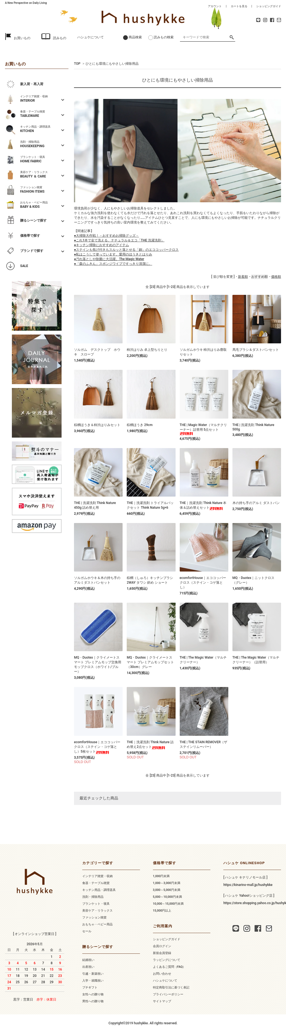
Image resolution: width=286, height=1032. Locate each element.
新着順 (243, 277)
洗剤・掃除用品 (93, 897)
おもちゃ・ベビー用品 (97, 924)
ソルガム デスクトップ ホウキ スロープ (97, 352)
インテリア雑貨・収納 (97, 876)
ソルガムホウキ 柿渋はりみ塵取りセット (203, 352)
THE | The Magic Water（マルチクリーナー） (203, 660)
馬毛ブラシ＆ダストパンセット (255, 350)
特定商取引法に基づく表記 (171, 987)
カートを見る (239, 6)
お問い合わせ (162, 974)
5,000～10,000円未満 (167, 897)
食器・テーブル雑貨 (96, 883)
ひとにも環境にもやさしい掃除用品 (112, 64)
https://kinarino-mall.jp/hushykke (247, 885)
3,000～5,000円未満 (166, 890)
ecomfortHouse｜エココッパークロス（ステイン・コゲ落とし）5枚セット (97, 747)
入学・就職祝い (93, 980)
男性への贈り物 (93, 1001)
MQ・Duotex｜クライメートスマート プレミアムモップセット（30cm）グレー (150, 662)
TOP (77, 64)
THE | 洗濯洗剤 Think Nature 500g (253, 427)
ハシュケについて (90, 37)
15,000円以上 (162, 910)
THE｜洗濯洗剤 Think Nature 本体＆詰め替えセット (203, 505)
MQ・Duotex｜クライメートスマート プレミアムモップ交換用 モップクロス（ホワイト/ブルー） (97, 664)
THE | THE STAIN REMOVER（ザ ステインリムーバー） (203, 744)
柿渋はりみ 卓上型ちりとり (147, 350)
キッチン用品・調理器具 (99, 890)
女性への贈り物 (93, 994)
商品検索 (135, 37)
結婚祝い (88, 960)
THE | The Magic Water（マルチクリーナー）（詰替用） (255, 660)
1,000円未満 (161, 876)
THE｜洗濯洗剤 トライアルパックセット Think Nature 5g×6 (150, 505)
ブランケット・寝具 (96, 904)
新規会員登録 (162, 953)
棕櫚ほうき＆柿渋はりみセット (97, 425)
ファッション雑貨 (94, 917)
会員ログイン (162, 946)
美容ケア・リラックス (97, 910)
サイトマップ (162, 1001)
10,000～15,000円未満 (168, 904)
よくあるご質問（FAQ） (169, 967)
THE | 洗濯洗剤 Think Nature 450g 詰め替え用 (95, 505)
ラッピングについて (166, 960)
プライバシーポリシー (168, 994)
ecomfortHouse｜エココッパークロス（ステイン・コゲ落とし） (203, 582)
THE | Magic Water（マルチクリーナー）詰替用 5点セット (203, 429)
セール (86, 931)
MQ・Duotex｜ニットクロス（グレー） (253, 580)
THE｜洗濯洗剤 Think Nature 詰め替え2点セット (150, 744)
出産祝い (88, 967)
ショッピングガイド (268, 6)
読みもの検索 (164, 37)
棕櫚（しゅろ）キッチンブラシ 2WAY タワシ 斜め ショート (150, 580)
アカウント (215, 6)
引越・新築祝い (93, 974)
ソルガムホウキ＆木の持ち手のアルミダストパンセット (97, 580)
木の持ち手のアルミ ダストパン (256, 503)
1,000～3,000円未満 (166, 883)
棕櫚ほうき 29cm (139, 425)
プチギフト (89, 987)
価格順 (276, 277)
